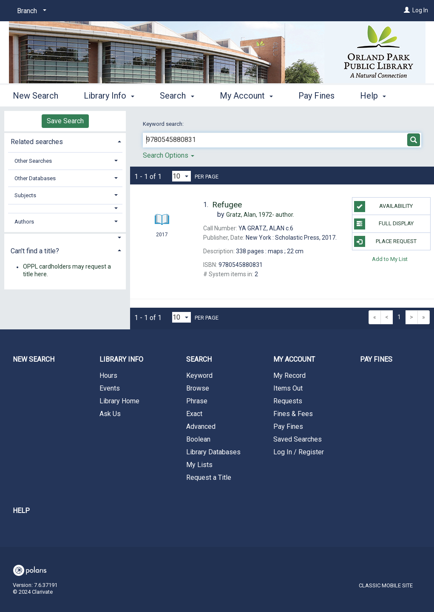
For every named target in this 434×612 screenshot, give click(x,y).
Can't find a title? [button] (35, 251)
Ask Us (110, 414)
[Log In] (407, 10)
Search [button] (177, 94)
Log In (420, 10)
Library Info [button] (109, 94)
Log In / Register (298, 452)
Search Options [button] (168, 155)
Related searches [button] (37, 142)
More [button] (377, 96)
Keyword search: (164, 124)
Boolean (198, 439)
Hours (108, 375)
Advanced (201, 426)
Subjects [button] (25, 195)
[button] (65, 208)
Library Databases (213, 452)
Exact (194, 414)
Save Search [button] (65, 121)
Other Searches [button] (33, 161)
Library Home (119, 401)
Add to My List (390, 259)
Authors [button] (24, 221)
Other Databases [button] (35, 178)
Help (21, 511)
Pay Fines (316, 94)
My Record (289, 375)
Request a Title (208, 477)
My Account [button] (246, 94)
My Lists (199, 465)
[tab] (65, 140)
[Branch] (30, 11)
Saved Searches (297, 439)
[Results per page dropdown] (181, 176)
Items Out (288, 388)
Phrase (196, 401)
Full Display (384, 224)
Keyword (199, 375)
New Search (35, 94)
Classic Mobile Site (386, 585)
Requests (287, 401)
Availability (383, 206)
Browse (197, 388)
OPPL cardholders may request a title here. (67, 271)
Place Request (385, 241)
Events (109, 388)
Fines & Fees (293, 414)
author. (260, 214)
